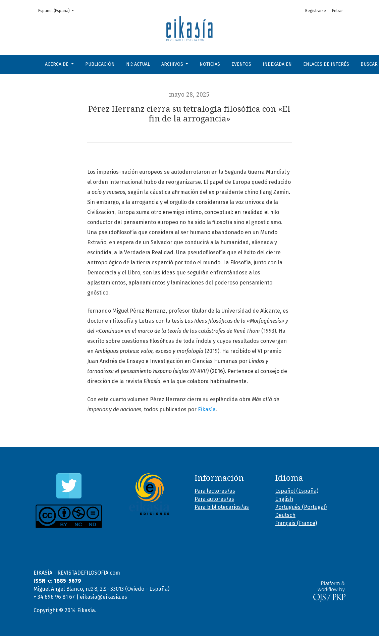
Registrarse (315, 10)
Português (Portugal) (301, 507)
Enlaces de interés (326, 64)
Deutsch (285, 515)
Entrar (337, 10)
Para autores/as (214, 499)
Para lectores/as (215, 491)
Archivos (172, 64)
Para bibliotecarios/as (222, 507)
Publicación (100, 64)
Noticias (210, 64)
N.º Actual (138, 64)
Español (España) (58, 10)
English (284, 499)
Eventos (241, 64)
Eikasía (207, 409)
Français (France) (296, 523)
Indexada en (277, 64)
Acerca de (57, 64)
